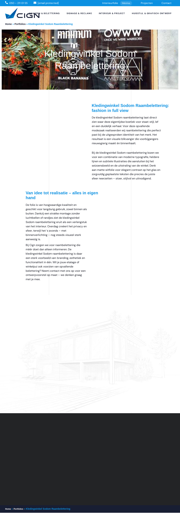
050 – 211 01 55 (18, 3)
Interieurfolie (117, 3)
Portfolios (20, 24)
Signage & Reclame (79, 13)
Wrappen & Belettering (44, 13)
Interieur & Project (112, 13)
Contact (166, 3)
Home (8, 24)
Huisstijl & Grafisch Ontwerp (151, 13)
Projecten (147, 3)
